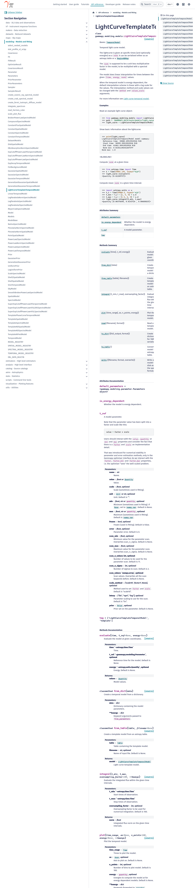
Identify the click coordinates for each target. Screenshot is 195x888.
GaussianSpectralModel (18, 175)
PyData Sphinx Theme (176, 882)
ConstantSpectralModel (18, 133)
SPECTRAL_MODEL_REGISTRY (20, 352)
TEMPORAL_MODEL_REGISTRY (21, 356)
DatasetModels (14, 140)
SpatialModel (14, 296)
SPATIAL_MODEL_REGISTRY (19, 348)
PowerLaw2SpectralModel (19, 239)
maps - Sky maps (13, 38)
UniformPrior (13, 266)
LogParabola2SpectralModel (20, 205)
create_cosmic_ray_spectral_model (23, 95)
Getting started (60, 4)
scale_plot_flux (14, 114)
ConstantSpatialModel (17, 129)
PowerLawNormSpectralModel (21, 243)
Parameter (12, 72)
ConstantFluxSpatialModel (19, 125)
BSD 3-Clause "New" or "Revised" (65, 882)
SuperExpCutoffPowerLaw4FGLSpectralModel (27, 314)
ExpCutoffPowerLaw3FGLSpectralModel (25, 152)
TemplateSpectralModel (18, 326)
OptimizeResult (14, 64)
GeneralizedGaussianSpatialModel (23, 182)
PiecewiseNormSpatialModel (20, 232)
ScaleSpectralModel (16, 273)
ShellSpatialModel (16, 281)
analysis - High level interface (19, 367)
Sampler (11, 87)
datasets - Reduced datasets (18, 34)
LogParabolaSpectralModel (19, 201)
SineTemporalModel (16, 285)
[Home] (54, 12)
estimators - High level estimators (21, 364)
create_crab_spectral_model (20, 99)
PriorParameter (14, 80)
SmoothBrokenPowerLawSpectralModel (25, 292)
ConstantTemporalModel (18, 137)
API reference (97, 4)
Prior (10, 254)
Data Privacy (19, 884)
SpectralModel (14, 300)
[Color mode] (177, 4)
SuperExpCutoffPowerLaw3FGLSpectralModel (27, 304)
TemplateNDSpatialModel (19, 329)
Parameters (13, 76)
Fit (9, 57)
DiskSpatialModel (15, 144)
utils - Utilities (12, 390)
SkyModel (12, 289)
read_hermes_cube (16, 110)
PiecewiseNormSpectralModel (21, 228)
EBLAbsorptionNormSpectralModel (23, 148)
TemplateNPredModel (17, 337)
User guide (74, 4)
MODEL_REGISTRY (15, 345)
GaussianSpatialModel (17, 171)
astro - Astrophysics (14, 375)
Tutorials (85, 4)
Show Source (167, 83)
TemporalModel (15, 341)
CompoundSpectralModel (19, 121)
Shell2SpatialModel (16, 277)
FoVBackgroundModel (17, 167)
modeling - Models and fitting (19, 42)
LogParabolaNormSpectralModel (22, 197)
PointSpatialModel (16, 235)
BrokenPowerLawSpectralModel (21, 118)
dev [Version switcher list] (169, 4)
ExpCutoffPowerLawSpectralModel (23, 159)
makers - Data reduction (16, 30)
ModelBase (12, 220)
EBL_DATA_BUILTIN (16, 360)
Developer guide (113, 4)
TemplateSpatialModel (18, 322)
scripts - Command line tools (18, 383)
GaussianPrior (14, 258)
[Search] (152, 4)
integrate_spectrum (16, 106)
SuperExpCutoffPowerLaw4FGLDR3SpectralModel (28, 309)
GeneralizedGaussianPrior (19, 262)
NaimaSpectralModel (17, 224)
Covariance (12, 53)
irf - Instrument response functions (21, 26)
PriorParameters (15, 83)
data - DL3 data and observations (20, 23)
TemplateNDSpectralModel (19, 333)
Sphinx (182, 878)
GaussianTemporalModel (19, 178)
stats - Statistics (13, 379)
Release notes (129, 4)
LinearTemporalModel (17, 194)
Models (11, 216)
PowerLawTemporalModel (19, 251)
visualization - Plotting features (19, 386)
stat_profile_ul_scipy (17, 49)
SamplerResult (14, 91)
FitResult (12, 61)
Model (10, 213)
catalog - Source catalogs (17, 371)
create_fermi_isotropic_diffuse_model (24, 102)
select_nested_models (18, 45)
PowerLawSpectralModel (18, 247)
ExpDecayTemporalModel (19, 163)
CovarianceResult (15, 68)
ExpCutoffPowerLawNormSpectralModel (25, 156)
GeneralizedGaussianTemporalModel (24, 186)
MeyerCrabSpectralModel (19, 209)
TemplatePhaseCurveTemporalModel (24, 318)
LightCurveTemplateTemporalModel (23, 190)
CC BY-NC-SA (24, 879)
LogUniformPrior (15, 270)
